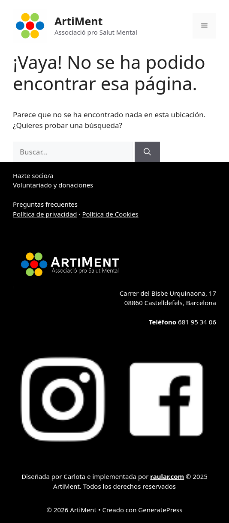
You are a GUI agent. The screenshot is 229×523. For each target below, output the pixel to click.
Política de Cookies (110, 214)
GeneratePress (160, 509)
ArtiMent (78, 21)
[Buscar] (147, 152)
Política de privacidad (45, 214)
